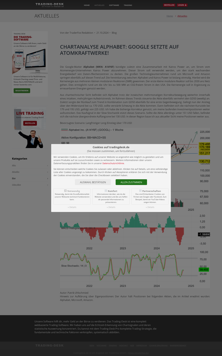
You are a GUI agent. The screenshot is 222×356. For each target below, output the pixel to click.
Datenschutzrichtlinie (113, 163)
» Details (72, 207)
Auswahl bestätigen (93, 182)
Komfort (112, 191)
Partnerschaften (151, 191)
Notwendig (73, 191)
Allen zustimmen (131, 182)
